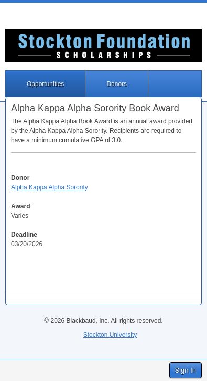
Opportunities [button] (45, 84)
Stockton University (110, 334)
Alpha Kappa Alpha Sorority (49, 187)
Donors (116, 84)
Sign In (185, 370)
